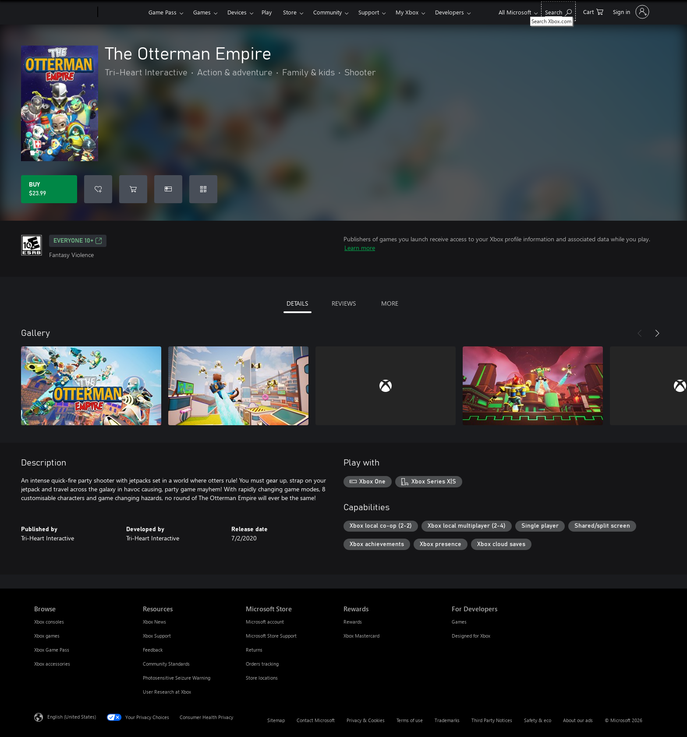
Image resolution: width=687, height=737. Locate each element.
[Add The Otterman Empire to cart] (133, 189)
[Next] (657, 333)
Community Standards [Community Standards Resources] (166, 663)
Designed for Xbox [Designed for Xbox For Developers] (471, 635)
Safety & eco (537, 720)
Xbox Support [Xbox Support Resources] (157, 635)
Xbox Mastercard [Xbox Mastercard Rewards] (361, 635)
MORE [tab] (389, 303)
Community (327, 12)
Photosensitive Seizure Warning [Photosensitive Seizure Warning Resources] (176, 678)
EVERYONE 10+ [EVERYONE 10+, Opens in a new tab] (77, 240)
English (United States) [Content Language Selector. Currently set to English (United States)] (71, 716)
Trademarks (447, 720)
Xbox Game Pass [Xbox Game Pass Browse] (51, 649)
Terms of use (410, 720)
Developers (449, 12)
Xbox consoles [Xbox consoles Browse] (49, 621)
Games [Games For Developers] (459, 621)
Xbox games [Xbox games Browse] (47, 635)
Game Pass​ (163, 12)
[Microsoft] (64, 12)
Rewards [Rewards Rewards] (353, 621)
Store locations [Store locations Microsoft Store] (262, 678)
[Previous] (639, 333)
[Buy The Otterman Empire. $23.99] (49, 189)
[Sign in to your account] (630, 11)
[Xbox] (122, 12)
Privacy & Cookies (366, 720)
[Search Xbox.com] (558, 11)
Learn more (359, 247)
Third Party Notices (491, 720)
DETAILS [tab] (297, 303)
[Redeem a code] (203, 189)
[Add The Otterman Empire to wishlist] (98, 189)
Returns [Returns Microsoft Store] (254, 649)
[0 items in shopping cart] (593, 11)
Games (202, 12)
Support (368, 12)
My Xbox (407, 12)
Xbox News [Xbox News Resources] (154, 621)
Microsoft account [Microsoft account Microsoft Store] (265, 621)
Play (267, 12)
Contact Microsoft (316, 720)
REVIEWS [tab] (344, 303)
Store (290, 12)
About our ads (578, 720)
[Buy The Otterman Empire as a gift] (168, 189)
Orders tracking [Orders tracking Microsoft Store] (262, 663)
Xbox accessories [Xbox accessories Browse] (52, 663)
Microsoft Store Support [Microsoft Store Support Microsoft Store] (271, 635)
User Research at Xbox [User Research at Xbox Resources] (167, 692)
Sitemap (276, 720)
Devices (237, 12)
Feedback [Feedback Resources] (153, 649)
